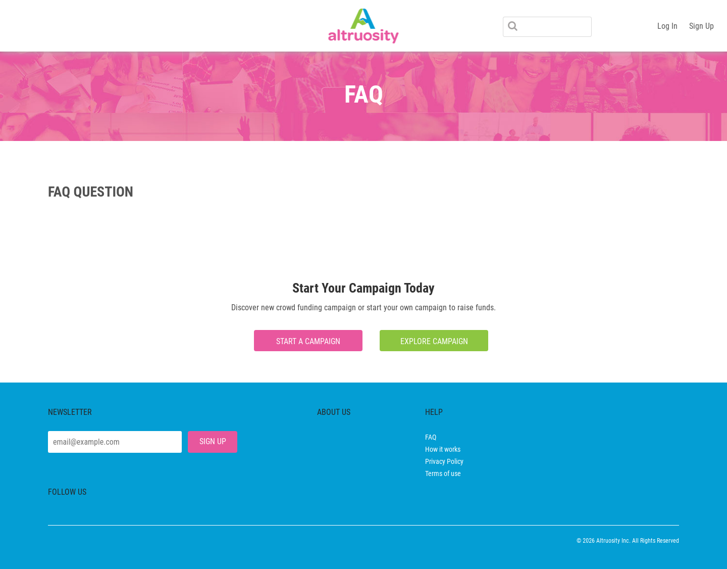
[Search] (547, 27)
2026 (589, 540)
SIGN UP (212, 441)
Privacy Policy (444, 461)
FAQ (430, 437)
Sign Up (701, 26)
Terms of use (443, 473)
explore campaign (434, 341)
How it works (442, 449)
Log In (667, 26)
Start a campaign (308, 341)
